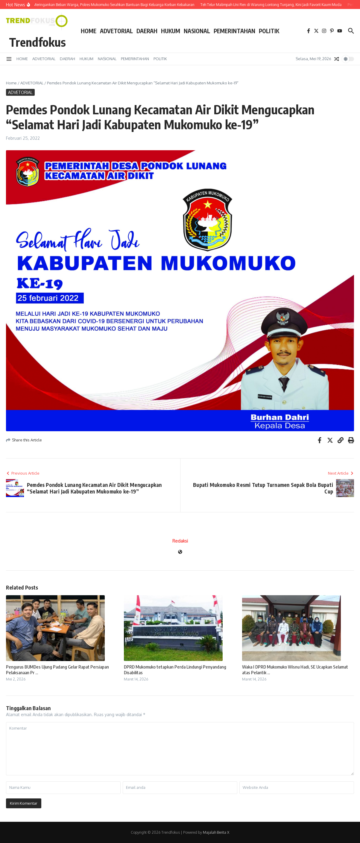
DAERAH (146, 30)
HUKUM (170, 30)
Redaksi (180, 541)
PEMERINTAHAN (234, 30)
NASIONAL (197, 30)
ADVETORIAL (116, 30)
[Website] (180, 552)
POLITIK (269, 30)
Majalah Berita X (216, 832)
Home (11, 82)
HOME (88, 30)
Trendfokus (37, 41)
